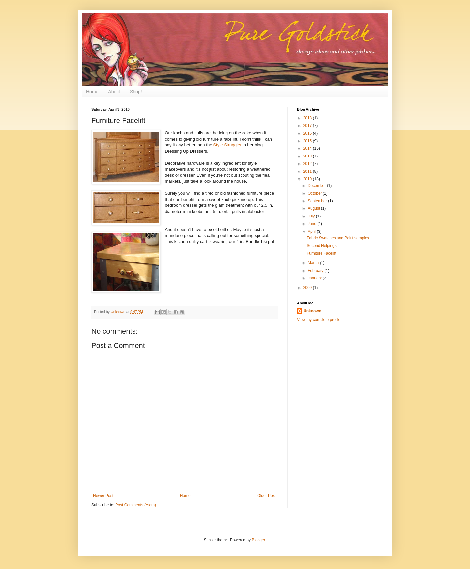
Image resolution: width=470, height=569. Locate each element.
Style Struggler (227, 144)
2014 (308, 148)
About (114, 91)
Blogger (258, 540)
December (317, 185)
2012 (308, 163)
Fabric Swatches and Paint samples (338, 238)
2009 (308, 287)
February (316, 270)
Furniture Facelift (321, 253)
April (312, 231)
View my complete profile (318, 319)
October (315, 193)
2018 (308, 118)
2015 (308, 141)
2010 (308, 179)
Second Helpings (322, 245)
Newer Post (103, 495)
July (312, 216)
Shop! (136, 91)
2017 (308, 125)
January (315, 278)
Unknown (312, 311)
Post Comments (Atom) (135, 505)
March (314, 263)
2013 (308, 156)
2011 (308, 171)
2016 (308, 133)
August (314, 208)
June (312, 223)
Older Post (266, 495)
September (318, 201)
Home (92, 91)
